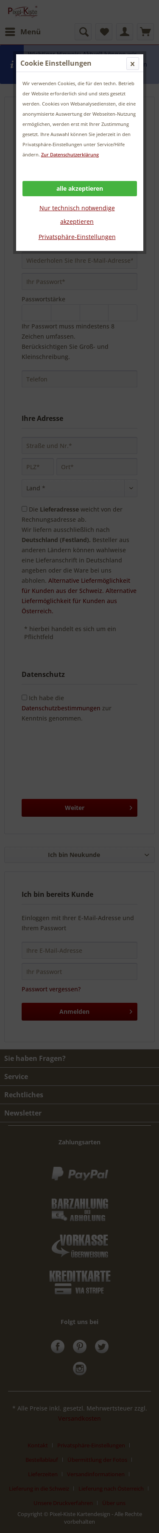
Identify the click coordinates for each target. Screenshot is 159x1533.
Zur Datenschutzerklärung (70, 154)
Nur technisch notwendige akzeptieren (77, 214)
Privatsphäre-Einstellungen (77, 237)
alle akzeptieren (79, 188)
